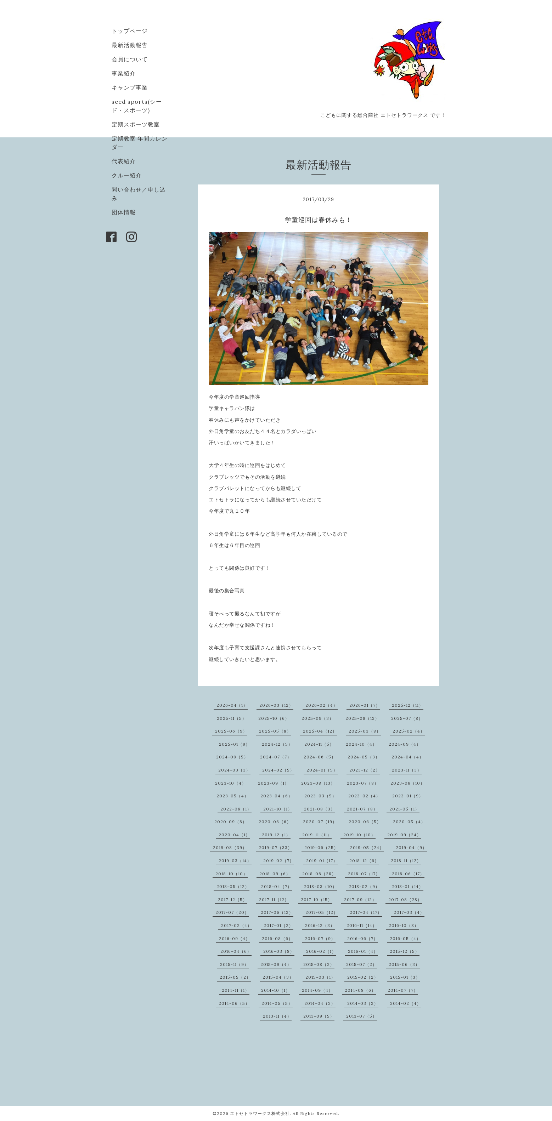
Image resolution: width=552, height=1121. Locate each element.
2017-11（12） (274, 899)
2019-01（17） (322, 860)
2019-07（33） (275, 847)
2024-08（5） (232, 756)
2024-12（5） (277, 744)
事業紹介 (124, 73)
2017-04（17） (366, 912)
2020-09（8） (230, 821)
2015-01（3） (405, 977)
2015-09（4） (276, 964)
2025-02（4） (409, 731)
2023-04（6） (276, 795)
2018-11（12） (406, 860)
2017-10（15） (316, 899)
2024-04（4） (408, 756)
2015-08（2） (318, 964)
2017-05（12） (321, 912)
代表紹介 (124, 161)
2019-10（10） (359, 834)
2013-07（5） (361, 1016)
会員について (130, 59)
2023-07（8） (363, 783)
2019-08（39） (230, 847)
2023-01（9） (407, 795)
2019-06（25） (321, 847)
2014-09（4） (317, 990)
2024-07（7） (276, 756)
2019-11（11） (317, 834)
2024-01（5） (322, 770)
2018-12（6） (364, 860)
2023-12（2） (364, 770)
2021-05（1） (404, 809)
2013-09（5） (318, 1016)
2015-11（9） (234, 964)
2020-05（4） (409, 821)
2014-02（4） (405, 1003)
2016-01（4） (363, 951)
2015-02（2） (362, 977)
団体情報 (124, 212)
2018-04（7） (276, 886)
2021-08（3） (319, 809)
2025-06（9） (231, 731)
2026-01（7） (364, 705)
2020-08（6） (275, 821)
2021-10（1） (277, 809)
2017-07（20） (232, 912)
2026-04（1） (232, 705)
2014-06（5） (234, 1003)
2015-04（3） (278, 977)
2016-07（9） (320, 938)
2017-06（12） (277, 912)
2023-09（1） (273, 783)
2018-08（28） (319, 873)
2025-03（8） (365, 731)
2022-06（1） (236, 809)
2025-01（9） (234, 744)
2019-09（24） (404, 834)
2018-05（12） (232, 886)
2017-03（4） (409, 912)
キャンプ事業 (130, 87)
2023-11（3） (407, 770)
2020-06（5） (365, 821)
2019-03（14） (235, 860)
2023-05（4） (232, 795)
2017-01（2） (278, 925)
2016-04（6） (236, 951)
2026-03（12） (276, 705)
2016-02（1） (321, 951)
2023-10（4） (230, 783)
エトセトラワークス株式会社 (260, 1113)
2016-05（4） (405, 938)
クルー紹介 (127, 175)
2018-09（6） (275, 873)
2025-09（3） (318, 718)
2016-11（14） (362, 925)
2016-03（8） (278, 951)
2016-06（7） (362, 938)
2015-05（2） (235, 977)
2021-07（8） (362, 809)
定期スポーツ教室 (136, 124)
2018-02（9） (364, 886)
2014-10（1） (275, 990)
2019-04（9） (411, 847)
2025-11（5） (232, 718)
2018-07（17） (364, 873)
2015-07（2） (361, 964)
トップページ (130, 30)
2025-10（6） (273, 718)
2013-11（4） (277, 1016)
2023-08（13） (318, 783)
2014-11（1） (235, 990)
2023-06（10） (407, 783)
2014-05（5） (277, 1003)
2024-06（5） (320, 756)
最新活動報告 (130, 45)
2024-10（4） (361, 744)
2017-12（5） (232, 899)
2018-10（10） (231, 873)
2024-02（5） (278, 770)
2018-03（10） (320, 886)
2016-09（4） (234, 938)
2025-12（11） (407, 705)
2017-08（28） (405, 899)
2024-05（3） (364, 756)
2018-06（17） (408, 873)
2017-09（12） (360, 899)
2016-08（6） (277, 938)
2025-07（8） (407, 718)
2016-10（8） (404, 925)
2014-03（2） (362, 1003)
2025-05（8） (275, 731)
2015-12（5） (404, 951)
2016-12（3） (320, 925)
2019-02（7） (278, 860)
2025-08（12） (362, 718)
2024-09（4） (405, 744)
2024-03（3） (234, 770)
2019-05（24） (367, 847)
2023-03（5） (320, 795)
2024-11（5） (319, 744)
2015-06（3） (404, 964)
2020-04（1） (234, 834)
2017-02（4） (236, 925)
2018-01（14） (407, 886)
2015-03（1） (320, 977)
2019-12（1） (276, 834)
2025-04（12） (320, 731)
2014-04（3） (320, 1003)
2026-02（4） (321, 705)
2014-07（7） (403, 990)
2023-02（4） (364, 795)
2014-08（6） (360, 990)
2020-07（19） (320, 821)
